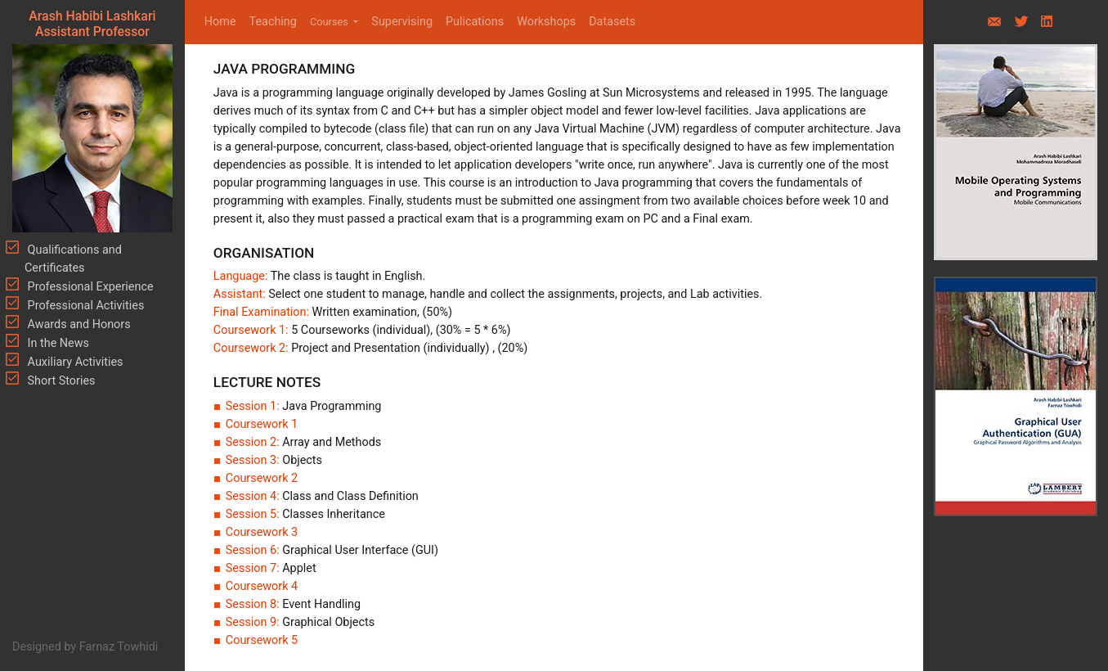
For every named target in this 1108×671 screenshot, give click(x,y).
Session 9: (254, 622)
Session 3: (254, 460)
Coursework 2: (252, 348)
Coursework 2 (262, 478)
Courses (330, 22)
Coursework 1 (262, 424)
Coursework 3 (262, 532)
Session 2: (254, 442)
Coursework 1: (252, 330)
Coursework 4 (262, 586)
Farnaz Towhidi (119, 647)
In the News (57, 343)
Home (223, 21)
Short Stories (60, 381)
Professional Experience (89, 287)
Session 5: (254, 514)
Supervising (402, 22)
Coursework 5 (262, 640)
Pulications (475, 22)
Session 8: (254, 604)
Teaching (273, 22)
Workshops (546, 22)
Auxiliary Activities (74, 362)
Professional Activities (84, 306)
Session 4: (254, 496)
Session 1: (254, 406)
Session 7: (254, 568)
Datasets (612, 22)
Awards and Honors (78, 324)
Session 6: (254, 550)
